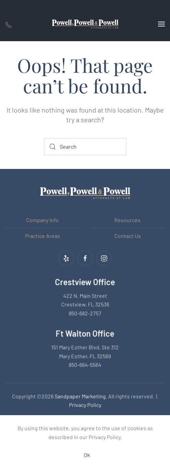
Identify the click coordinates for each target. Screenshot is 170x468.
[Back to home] (85, 24)
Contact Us (127, 235)
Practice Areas (42, 235)
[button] (161, 24)
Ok (87, 455)
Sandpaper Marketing (80, 395)
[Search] (85, 146)
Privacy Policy (85, 404)
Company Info (42, 220)
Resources (127, 220)
